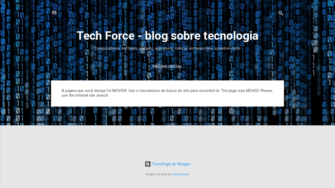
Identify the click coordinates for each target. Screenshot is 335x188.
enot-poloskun (180, 174)
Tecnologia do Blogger (168, 164)
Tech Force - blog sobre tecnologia (168, 36)
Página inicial (168, 66)
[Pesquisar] (281, 14)
